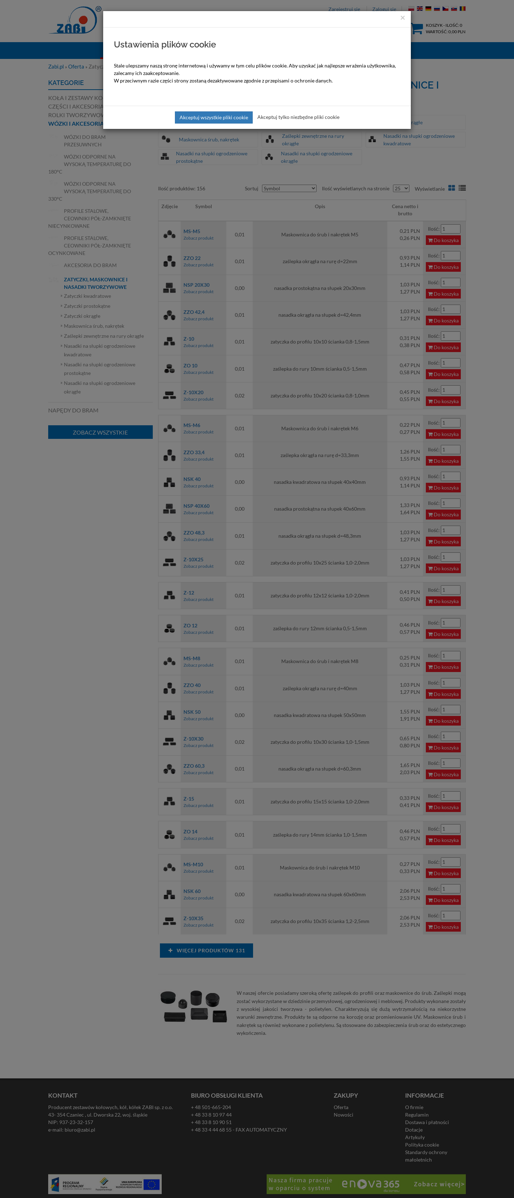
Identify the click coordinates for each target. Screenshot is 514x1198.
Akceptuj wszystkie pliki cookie (214, 117)
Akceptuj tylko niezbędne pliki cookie (298, 117)
